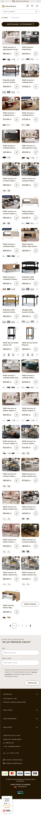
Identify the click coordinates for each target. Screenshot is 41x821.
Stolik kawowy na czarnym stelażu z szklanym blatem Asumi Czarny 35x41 (29, 508)
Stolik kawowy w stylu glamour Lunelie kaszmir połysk (11, 48)
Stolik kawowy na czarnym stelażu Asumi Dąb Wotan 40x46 (10, 179)
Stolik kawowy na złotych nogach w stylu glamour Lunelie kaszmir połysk (30, 409)
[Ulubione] (32, 6)
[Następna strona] (30, 625)
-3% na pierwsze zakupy (16, 642)
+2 (37, 59)
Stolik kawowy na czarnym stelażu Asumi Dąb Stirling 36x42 (29, 179)
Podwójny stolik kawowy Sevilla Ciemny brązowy (9, 81)
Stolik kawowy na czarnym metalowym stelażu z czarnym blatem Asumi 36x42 (30, 541)
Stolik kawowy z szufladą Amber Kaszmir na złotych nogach (10, 245)
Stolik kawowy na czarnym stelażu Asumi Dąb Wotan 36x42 (29, 442)
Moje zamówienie (10, 719)
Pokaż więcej (30, 604)
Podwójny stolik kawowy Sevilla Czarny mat (28, 278)
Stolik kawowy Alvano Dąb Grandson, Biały (9, 606)
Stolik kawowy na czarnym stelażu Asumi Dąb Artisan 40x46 (10, 475)
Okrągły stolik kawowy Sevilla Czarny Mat (28, 311)
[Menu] (37, 6)
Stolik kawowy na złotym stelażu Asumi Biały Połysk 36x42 (11, 508)
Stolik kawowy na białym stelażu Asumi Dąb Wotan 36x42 (30, 574)
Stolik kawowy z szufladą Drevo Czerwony (9, 114)
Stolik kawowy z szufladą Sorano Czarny (9, 147)
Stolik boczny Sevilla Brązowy (30, 344)
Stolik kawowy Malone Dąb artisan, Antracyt (29, 245)
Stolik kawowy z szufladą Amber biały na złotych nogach (11, 376)
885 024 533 (10, 743)
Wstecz (5, 17)
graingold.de (20, 786)
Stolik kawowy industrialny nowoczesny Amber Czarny (29, 48)
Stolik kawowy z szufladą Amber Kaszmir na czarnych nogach (29, 212)
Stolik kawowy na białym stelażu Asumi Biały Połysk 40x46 (30, 475)
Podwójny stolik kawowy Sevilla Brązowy (9, 311)
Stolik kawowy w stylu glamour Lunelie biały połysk (30, 147)
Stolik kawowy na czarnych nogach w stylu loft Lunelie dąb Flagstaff (11, 442)
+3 (18, 92)
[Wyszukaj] (35, 11)
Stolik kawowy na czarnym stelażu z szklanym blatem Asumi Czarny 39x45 (10, 212)
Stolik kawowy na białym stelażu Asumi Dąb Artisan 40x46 (11, 574)
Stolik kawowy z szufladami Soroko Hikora (10, 278)
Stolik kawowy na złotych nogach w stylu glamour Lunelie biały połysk (11, 409)
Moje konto (7, 727)
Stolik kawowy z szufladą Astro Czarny (28, 81)
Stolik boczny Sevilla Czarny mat (10, 344)
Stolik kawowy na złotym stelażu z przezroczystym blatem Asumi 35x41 (10, 541)
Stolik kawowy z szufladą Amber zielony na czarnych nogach (29, 376)
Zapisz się (32, 683)
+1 (18, 59)
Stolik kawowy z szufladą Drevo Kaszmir (28, 114)
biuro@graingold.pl (14, 746)
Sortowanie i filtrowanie (19, 24)
